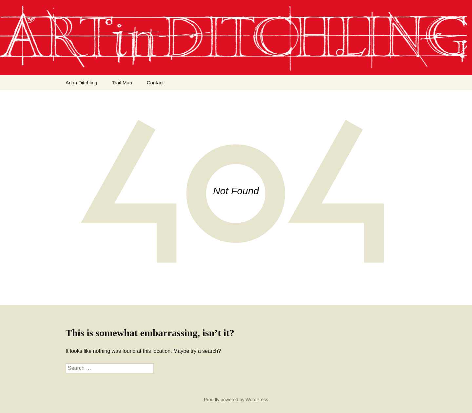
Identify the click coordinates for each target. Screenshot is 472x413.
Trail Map (122, 82)
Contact (155, 82)
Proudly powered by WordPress (236, 399)
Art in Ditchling (81, 82)
